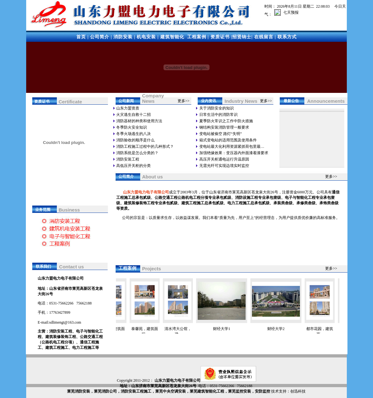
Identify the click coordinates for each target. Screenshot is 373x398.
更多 (181, 101)
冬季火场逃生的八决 (133, 133)
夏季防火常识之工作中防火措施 (226, 121)
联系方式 (287, 36)
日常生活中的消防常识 (218, 114)
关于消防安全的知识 (216, 108)
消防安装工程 (127, 159)
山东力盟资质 (127, 108)
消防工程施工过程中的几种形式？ (145, 146)
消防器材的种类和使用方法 (139, 121)
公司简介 (99, 36)
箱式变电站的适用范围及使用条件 (228, 140)
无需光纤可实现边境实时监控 (224, 165)
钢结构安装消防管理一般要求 (224, 127)
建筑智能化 (172, 36)
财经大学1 (224, 329)
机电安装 (146, 36)
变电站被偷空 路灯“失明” (220, 133)
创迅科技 (298, 391)
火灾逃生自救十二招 (133, 114)
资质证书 (220, 36)
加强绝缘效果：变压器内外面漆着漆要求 (233, 153)
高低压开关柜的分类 (133, 165)
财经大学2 (279, 329)
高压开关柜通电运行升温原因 (224, 159)
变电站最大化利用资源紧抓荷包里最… (231, 146)
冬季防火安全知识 (131, 127)
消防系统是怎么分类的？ (137, 153)
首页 (81, 36)
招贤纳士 (241, 36)
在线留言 (263, 36)
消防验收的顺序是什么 (135, 140)
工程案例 (196, 36)
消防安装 (123, 36)
